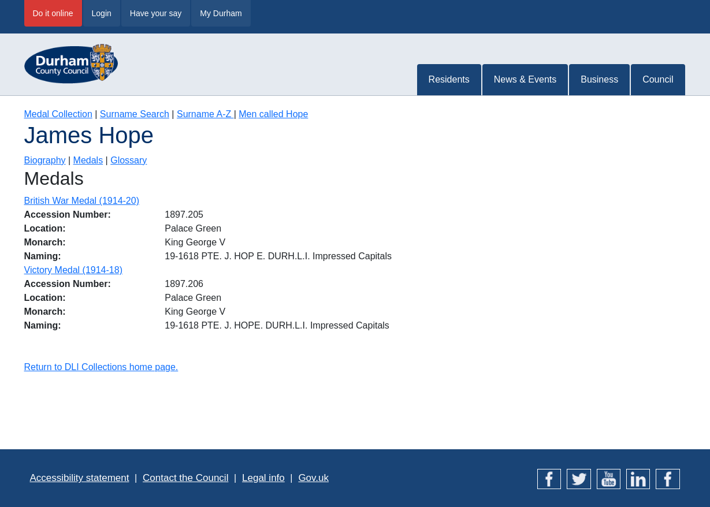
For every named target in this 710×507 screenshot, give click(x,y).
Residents (449, 79)
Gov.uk (313, 477)
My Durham (220, 13)
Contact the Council (185, 477)
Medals (88, 160)
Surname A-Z (205, 114)
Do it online (53, 13)
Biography (45, 160)
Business (599, 79)
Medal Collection (58, 114)
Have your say (155, 13)
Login (101, 13)
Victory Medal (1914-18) (73, 270)
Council (657, 79)
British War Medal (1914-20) (81, 201)
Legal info (263, 477)
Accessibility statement (79, 477)
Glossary (128, 160)
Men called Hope (273, 114)
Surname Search (134, 114)
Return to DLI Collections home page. (101, 367)
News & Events (525, 79)
